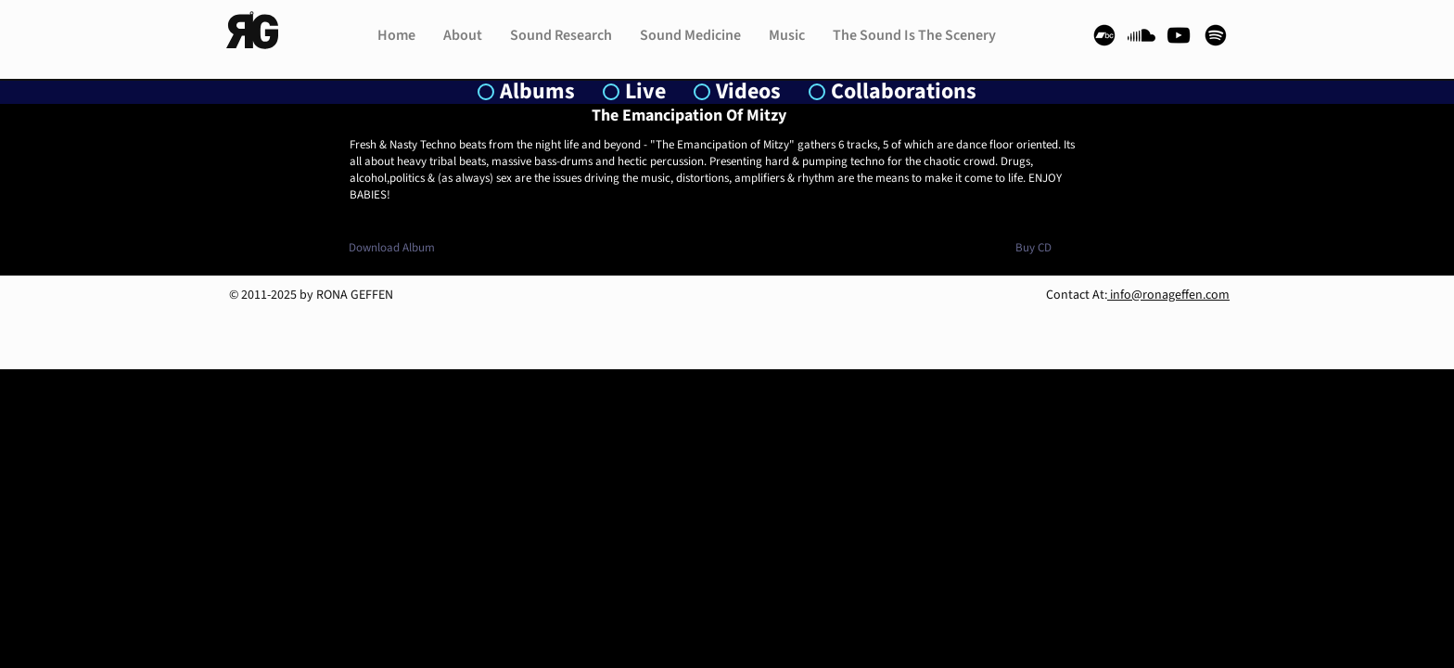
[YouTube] (1179, 35)
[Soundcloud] (1141, 35)
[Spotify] (1216, 35)
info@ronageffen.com (1168, 295)
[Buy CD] (1033, 248)
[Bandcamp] (1104, 35)
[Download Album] (391, 248)
